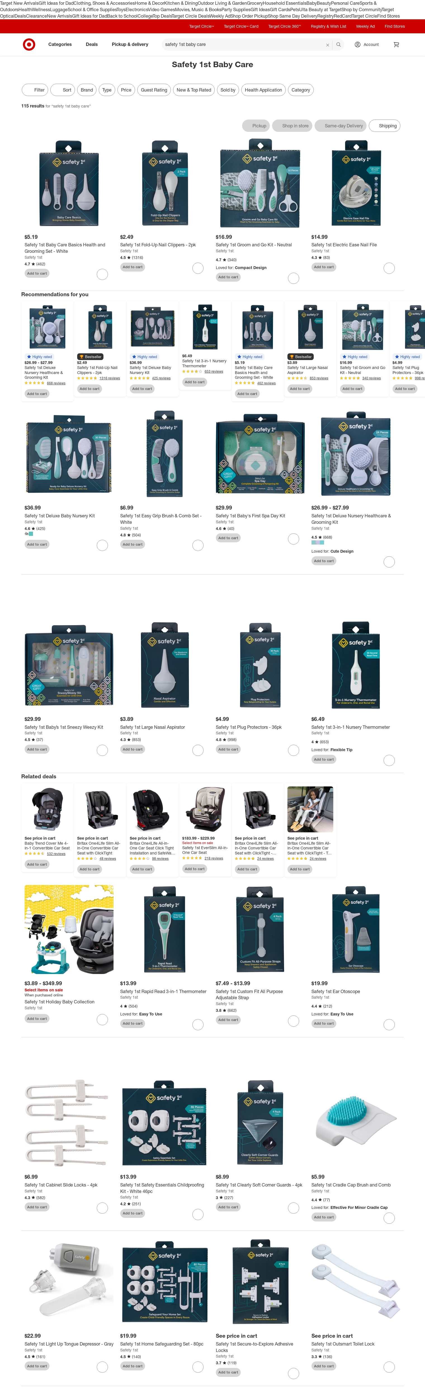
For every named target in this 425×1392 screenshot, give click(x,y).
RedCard (343, 16)
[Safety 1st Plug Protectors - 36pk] (260, 728)
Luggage (59, 9)
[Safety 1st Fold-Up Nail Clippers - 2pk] (164, 245)
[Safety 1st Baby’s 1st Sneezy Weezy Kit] (69, 728)
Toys (121, 9)
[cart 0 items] (396, 44)
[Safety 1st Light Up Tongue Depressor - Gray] (69, 1345)
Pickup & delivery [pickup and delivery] (132, 44)
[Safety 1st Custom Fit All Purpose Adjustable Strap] (260, 995)
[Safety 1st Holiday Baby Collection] (69, 1003)
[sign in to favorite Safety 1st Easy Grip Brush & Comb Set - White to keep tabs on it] (198, 545)
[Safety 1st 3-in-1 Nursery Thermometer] (355, 728)
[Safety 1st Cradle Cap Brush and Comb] (355, 1186)
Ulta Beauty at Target (320, 9)
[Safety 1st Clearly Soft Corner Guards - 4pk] (260, 1186)
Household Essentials (284, 3)
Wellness (41, 9)
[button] (39, 356)
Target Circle (364, 16)
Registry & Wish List (328, 26)
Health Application (263, 90)
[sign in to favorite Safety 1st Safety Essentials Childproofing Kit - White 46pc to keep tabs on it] (198, 1215)
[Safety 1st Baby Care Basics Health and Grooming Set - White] (69, 248)
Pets (294, 9)
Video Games (161, 9)
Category (301, 90)
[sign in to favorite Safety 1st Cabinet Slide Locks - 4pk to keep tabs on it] (102, 1209)
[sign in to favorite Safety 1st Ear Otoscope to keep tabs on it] (389, 1025)
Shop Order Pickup (249, 16)
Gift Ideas (260, 9)
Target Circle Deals (190, 16)
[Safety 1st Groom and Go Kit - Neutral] (260, 245)
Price (126, 90)
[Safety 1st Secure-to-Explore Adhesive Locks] (260, 1348)
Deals (20, 16)
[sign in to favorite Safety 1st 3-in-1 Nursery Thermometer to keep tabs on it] (389, 761)
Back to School (122, 16)
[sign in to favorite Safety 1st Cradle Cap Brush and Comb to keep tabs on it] (389, 1219)
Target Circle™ (201, 26)
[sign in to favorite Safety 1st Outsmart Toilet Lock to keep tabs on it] (389, 1368)
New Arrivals (59, 16)
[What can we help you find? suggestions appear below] (253, 44)
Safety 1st (33, 257)
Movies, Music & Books (198, 9)
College (145, 16)
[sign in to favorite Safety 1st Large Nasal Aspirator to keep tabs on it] (198, 751)
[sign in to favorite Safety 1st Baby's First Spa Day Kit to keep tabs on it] (293, 539)
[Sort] (62, 90)
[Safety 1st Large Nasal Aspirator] (164, 728)
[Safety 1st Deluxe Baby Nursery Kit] (69, 516)
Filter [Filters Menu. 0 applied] (34, 90)
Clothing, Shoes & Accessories (104, 3)
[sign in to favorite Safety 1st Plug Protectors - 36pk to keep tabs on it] (293, 751)
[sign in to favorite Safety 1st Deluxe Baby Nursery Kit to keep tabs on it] (102, 545)
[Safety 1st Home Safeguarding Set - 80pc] (164, 1345)
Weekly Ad (219, 16)
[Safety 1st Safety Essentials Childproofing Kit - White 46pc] (164, 1189)
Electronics (137, 9)
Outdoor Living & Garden (222, 3)
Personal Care (345, 3)
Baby (311, 3)
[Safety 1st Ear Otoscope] (355, 992)
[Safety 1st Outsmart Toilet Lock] (355, 1345)
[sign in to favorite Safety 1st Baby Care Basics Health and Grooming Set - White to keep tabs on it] (102, 274)
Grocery (255, 3)
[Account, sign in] (368, 44)
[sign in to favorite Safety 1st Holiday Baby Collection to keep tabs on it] (102, 1020)
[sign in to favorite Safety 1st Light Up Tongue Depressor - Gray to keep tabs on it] (102, 1368)
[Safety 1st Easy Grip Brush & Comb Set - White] (164, 519)
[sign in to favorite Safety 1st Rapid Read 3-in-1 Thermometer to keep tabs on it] (198, 1025)
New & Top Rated (194, 90)
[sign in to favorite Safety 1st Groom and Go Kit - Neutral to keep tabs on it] (293, 278)
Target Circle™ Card (241, 26)
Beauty (324, 3)
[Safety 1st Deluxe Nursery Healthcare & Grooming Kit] (355, 519)
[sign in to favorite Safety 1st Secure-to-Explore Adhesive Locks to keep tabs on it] (293, 1374)
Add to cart (37, 273)
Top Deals (162, 16)
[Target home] (29, 44)
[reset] (327, 45)
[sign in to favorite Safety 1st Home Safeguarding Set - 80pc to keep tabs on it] (198, 1368)
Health (25, 9)
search (339, 45)
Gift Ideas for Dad (56, 3)
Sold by (228, 90)
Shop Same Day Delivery (292, 16)
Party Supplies (236, 9)
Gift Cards (280, 9)
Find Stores (388, 16)
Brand (87, 90)
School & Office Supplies (92, 9)
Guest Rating (154, 90)
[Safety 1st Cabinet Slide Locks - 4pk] (69, 1186)
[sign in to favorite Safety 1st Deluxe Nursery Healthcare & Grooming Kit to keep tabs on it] (389, 561)
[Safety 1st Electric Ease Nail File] (355, 245)
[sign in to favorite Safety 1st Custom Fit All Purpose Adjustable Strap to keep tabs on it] (293, 1022)
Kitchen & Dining (181, 3)
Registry (325, 16)
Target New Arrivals (19, 3)
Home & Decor (149, 3)
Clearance (36, 16)
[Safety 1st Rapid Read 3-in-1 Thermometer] (164, 992)
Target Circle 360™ (284, 26)
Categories (62, 44)
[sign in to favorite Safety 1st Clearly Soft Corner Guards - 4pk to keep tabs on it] (293, 1209)
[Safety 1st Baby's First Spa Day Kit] (260, 516)
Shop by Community (361, 9)
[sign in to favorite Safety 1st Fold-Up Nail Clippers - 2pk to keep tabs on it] (198, 268)
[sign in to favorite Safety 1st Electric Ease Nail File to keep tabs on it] (389, 268)
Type (107, 90)
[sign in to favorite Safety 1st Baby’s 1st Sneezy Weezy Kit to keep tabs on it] (102, 751)
